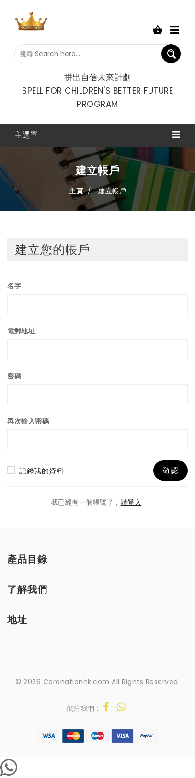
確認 (170, 470)
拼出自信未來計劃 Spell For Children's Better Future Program (97, 90)
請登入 (131, 502)
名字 (14, 286)
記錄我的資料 (41, 471)
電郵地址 (21, 331)
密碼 (14, 376)
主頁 (76, 191)
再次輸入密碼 (28, 421)
